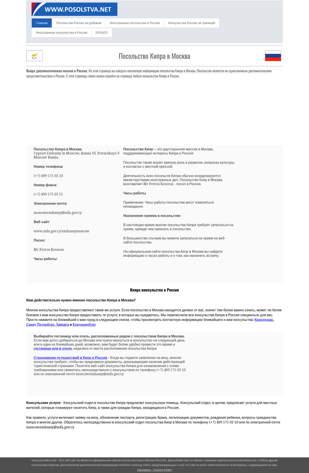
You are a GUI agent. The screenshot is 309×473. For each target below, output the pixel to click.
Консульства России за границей (191, 23)
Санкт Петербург (40, 325)
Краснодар (263, 320)
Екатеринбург (84, 325)
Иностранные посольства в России (135, 23)
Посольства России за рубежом (78, 23)
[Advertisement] (154, 110)
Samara (62, 325)
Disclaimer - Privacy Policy (154, 469)
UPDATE (101, 32)
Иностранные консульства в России (61, 32)
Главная (42, 23)
